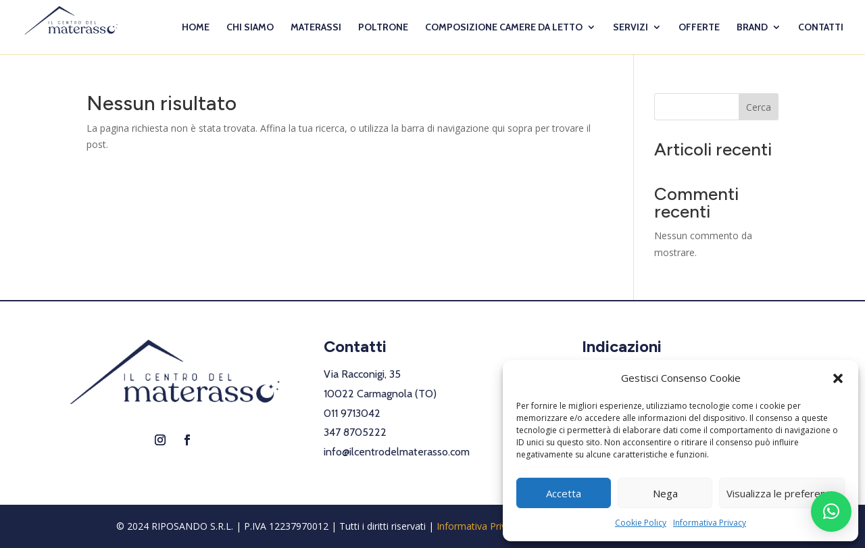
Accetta (563, 493)
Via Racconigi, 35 (362, 374)
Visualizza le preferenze (781, 493)
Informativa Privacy (709, 522)
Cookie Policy (640, 522)
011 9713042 (352, 413)
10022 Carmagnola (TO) (380, 393)
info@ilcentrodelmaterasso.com (397, 451)
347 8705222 (355, 432)
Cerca (758, 107)
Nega (665, 493)
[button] (838, 378)
